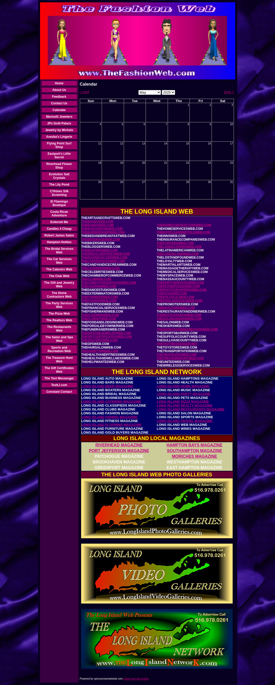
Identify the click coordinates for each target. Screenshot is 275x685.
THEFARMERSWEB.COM (99, 297)
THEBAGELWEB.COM (97, 221)
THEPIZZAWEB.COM (172, 293)
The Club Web (59, 276)
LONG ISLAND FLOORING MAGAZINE (111, 425)
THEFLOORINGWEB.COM (100, 315)
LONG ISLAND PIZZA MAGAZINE (183, 402)
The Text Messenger (59, 378)
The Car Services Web (59, 260)
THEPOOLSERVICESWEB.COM (180, 301)
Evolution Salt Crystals (59, 176)
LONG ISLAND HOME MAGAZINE (183, 386)
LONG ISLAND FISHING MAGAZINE (109, 417)
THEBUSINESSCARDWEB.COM (104, 257)
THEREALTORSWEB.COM (176, 308)
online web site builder (136, 678)
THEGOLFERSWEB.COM (99, 340)
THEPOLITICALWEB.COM (175, 297)
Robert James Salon (59, 235)
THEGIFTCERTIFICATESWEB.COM (106, 337)
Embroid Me (59, 222)
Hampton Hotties (59, 242)
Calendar (59, 110)
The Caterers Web (59, 269)
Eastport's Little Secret (59, 155)
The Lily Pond (59, 184)
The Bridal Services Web (59, 250)
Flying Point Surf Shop (59, 145)
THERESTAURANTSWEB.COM (179, 315)
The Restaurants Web (59, 328)
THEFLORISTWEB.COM (98, 319)
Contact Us (59, 103)
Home (59, 83)
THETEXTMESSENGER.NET (177, 344)
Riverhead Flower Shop (59, 165)
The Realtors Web (59, 320)
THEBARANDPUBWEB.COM (102, 229)
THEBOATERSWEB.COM (99, 250)
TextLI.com (59, 385)
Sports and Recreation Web (59, 349)
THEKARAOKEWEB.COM (175, 243)
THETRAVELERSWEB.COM (177, 355)
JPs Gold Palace (59, 123)
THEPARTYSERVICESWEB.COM (180, 283)
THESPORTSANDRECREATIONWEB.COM (187, 329)
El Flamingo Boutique (59, 203)
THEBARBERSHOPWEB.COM (103, 232)
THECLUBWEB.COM (96, 279)
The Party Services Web (59, 305)
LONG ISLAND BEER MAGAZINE (107, 386)
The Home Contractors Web (59, 294)
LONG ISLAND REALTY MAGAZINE (185, 405)
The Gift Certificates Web (59, 369)
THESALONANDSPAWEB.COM (179, 319)
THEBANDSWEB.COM (97, 225)
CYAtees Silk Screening (59, 193)
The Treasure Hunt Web (59, 359)
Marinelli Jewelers (59, 116)
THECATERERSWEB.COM (100, 268)
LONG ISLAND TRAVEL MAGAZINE (185, 421)
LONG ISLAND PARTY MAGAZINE (184, 394)
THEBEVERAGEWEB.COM (100, 239)
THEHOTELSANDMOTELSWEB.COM (183, 232)
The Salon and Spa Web (59, 339)
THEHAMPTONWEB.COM (99, 351)
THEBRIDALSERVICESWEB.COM (105, 254)
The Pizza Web (59, 313)
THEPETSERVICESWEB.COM (178, 286)
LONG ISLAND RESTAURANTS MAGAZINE (190, 409)
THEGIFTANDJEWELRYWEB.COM (106, 333)
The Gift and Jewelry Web (59, 284)
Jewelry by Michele (59, 130)
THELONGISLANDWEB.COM (178, 254)
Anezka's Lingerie (59, 137)
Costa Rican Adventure (59, 213)
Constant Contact (59, 392)
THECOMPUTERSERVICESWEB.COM (108, 283)
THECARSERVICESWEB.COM (103, 261)
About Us (59, 90)
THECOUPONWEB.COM (98, 286)
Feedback (59, 96)
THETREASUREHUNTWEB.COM (180, 358)
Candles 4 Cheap (59, 229)
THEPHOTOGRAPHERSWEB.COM (182, 290)
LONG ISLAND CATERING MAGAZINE (111, 402)
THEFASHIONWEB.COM (99, 301)
